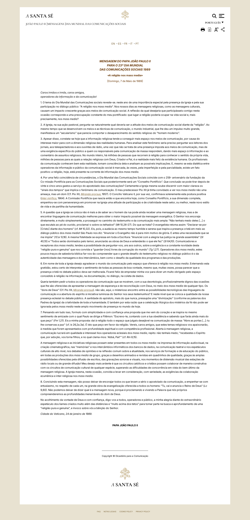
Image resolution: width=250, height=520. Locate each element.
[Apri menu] (221, 16)
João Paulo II (36, 24)
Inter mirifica (48, 198)
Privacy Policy (143, 511)
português (213, 23)
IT (131, 43)
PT (137, 43)
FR (125, 43)
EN (113, 43)
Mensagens (56, 24)
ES (119, 43)
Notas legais (110, 511)
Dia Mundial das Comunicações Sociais (96, 24)
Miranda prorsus (91, 194)
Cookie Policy (126, 511)
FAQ (98, 511)
